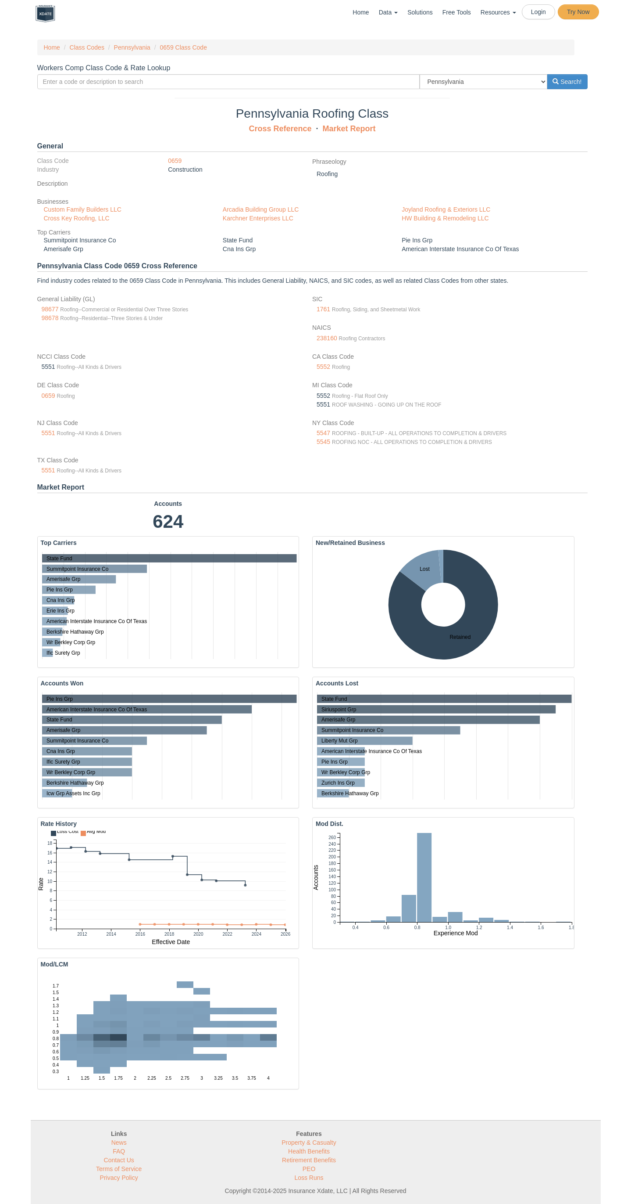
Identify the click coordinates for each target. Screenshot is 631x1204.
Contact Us (119, 1160)
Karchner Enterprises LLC (258, 218)
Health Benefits (309, 1151)
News (119, 1142)
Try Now (578, 11)
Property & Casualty (309, 1142)
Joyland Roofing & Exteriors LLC (446, 209)
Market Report (349, 128)
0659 (175, 160)
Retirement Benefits (309, 1160)
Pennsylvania (132, 47)
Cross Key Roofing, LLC (77, 218)
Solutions (420, 12)
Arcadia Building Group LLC (261, 209)
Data (388, 12)
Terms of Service (119, 1168)
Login (538, 11)
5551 (48, 432)
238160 (327, 338)
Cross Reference (280, 128)
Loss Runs (308, 1177)
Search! (567, 81)
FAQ (119, 1151)
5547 (323, 432)
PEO (309, 1168)
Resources (498, 12)
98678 (50, 317)
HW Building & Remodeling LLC (445, 218)
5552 (323, 366)
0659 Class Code (183, 47)
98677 (50, 309)
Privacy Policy (119, 1177)
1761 (323, 309)
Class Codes (87, 47)
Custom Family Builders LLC (82, 209)
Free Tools (456, 12)
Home (361, 12)
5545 (323, 441)
